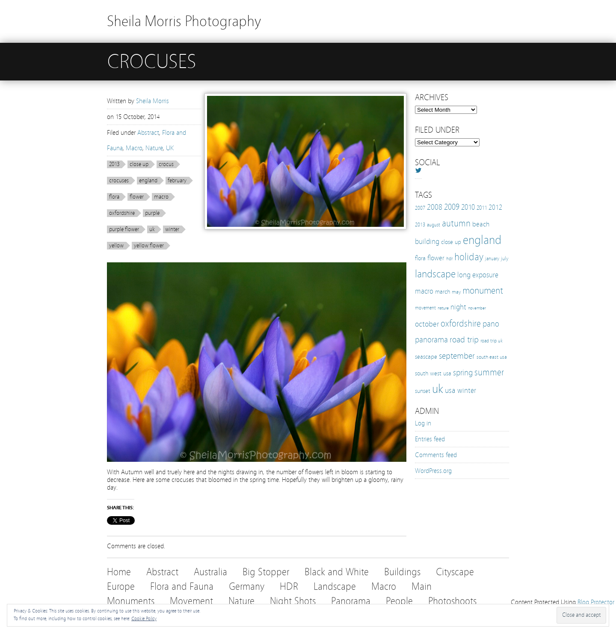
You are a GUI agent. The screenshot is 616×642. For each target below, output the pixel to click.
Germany (246, 586)
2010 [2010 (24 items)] (468, 207)
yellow (116, 245)
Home (119, 572)
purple (152, 213)
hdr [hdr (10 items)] (449, 259)
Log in (423, 423)
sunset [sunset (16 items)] (422, 391)
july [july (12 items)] (504, 258)
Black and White (337, 572)
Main (422, 586)
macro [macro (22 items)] (424, 291)
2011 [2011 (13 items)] (482, 208)
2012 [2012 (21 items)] (495, 207)
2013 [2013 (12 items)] (420, 224)
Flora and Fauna (181, 586)
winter (172, 229)
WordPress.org (433, 471)
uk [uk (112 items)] (437, 389)
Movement (191, 601)
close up (139, 164)
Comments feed (436, 455)
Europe (121, 586)
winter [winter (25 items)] (466, 390)
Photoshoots (452, 601)
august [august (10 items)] (433, 225)
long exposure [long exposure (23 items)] (477, 274)
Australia (210, 572)
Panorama (350, 601)
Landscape (335, 586)
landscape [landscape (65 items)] (435, 274)
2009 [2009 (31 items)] (451, 207)
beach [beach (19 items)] (480, 224)
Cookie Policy (144, 618)
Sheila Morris (152, 101)
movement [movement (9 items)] (425, 308)
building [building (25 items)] (427, 241)
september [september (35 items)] (457, 356)
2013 (114, 164)
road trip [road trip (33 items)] (464, 340)
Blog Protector (596, 602)
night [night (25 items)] (458, 307)
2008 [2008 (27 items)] (434, 207)
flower (137, 196)
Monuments (130, 601)
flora (114, 196)
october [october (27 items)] (427, 324)
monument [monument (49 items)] (482, 290)
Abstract (148, 133)
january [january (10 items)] (492, 259)
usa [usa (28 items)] (450, 390)
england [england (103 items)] (482, 240)
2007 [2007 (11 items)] (420, 208)
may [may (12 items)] (456, 291)
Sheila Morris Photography (184, 21)
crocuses (119, 180)
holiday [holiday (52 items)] (468, 257)
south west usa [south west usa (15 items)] (433, 373)
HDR (289, 586)
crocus (166, 164)
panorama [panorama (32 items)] (431, 340)
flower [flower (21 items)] (435, 258)
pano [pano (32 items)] (491, 324)
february (177, 180)
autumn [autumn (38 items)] (456, 223)
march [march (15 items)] (442, 291)
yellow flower (149, 245)
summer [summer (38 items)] (489, 372)
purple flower (124, 229)
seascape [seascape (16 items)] (426, 356)
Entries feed (430, 439)
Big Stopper (266, 572)
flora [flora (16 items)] (420, 258)
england (148, 180)
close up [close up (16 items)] (451, 242)
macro (161, 196)
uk (152, 229)
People (399, 601)
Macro (134, 148)
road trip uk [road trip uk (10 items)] (491, 341)
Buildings (402, 572)
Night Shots (293, 601)
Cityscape (455, 572)
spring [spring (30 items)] (463, 372)
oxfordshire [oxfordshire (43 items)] (461, 323)
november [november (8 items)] (477, 308)
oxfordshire (122, 213)
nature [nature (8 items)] (443, 308)
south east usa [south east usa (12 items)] (492, 357)
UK (170, 148)
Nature (154, 148)
